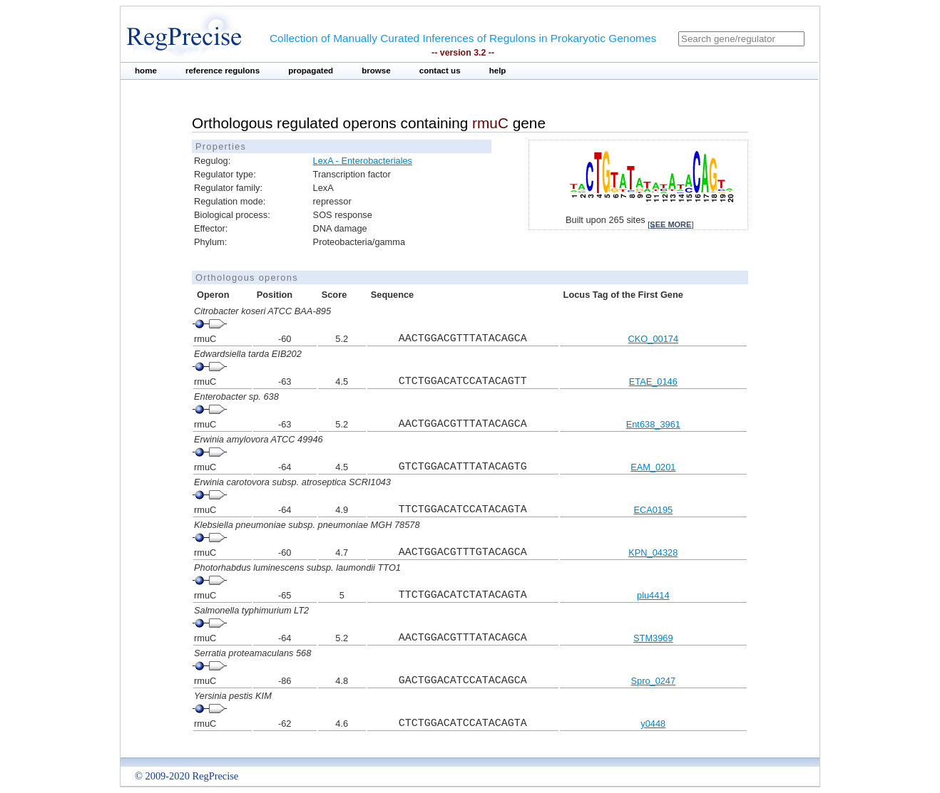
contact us (440, 70)
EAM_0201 (652, 467)
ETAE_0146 (653, 381)
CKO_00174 (653, 338)
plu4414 (653, 595)
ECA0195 (653, 509)
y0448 (652, 723)
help (497, 70)
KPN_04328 (653, 552)
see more (670, 224)
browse (376, 70)
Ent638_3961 (653, 424)
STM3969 (653, 638)
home (146, 70)
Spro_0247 (652, 680)
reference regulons (222, 70)
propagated (310, 70)
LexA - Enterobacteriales (362, 160)
